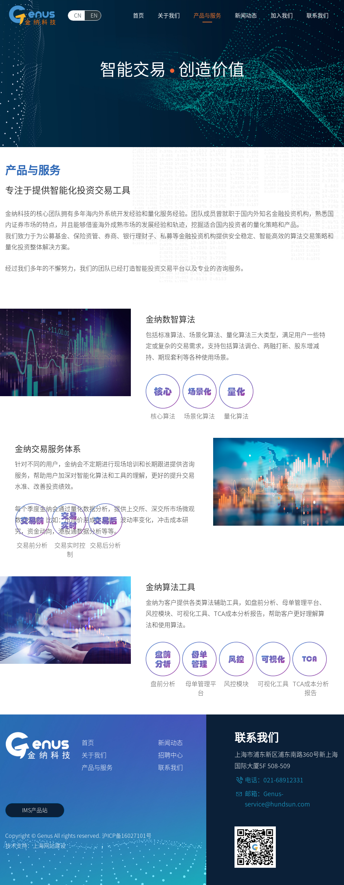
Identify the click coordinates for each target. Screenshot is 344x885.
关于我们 (94, 755)
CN (77, 15)
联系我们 (170, 767)
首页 (88, 743)
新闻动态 (170, 743)
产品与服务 (97, 767)
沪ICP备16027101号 (127, 835)
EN (94, 15)
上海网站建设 (49, 845)
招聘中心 (170, 755)
